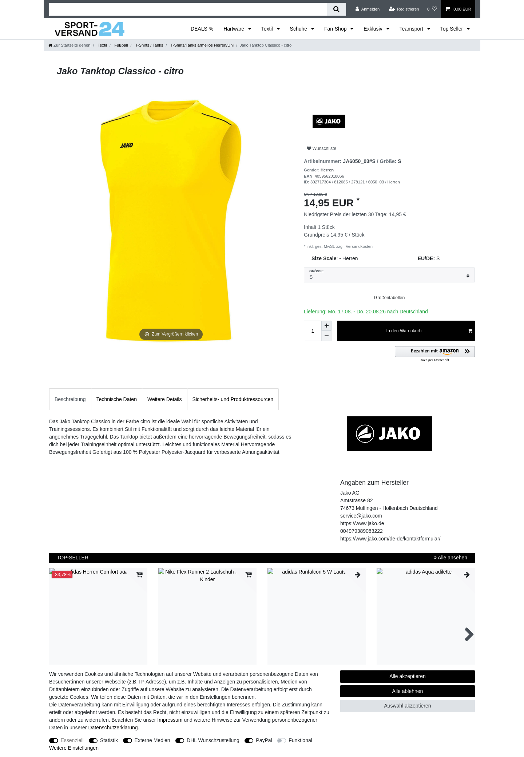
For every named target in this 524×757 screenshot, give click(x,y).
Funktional (300, 740)
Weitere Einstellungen (74, 748)
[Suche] (336, 9)
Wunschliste (321, 148)
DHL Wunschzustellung (213, 740)
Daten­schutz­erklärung (113, 727)
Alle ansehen (450, 557)
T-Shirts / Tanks (148, 45)
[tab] (70, 399)
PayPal (264, 740)
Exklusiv (374, 29)
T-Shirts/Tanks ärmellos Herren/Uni (202, 45)
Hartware (234, 29)
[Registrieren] (404, 9)
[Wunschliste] (432, 9)
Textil (267, 29)
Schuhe (299, 29)
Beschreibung (70, 399)
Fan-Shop (336, 29)
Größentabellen (389, 297)
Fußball (120, 45)
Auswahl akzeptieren (407, 706)
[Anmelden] (368, 9)
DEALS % (202, 29)
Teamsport (412, 29)
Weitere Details (164, 399)
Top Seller (452, 29)
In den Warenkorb (429, 331)
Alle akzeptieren (407, 676)
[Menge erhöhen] (326, 326)
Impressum (169, 720)
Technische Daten (116, 399)
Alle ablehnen (407, 691)
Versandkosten (359, 246)
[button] (435, 354)
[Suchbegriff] (188, 9)
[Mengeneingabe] (312, 331)
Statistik (109, 740)
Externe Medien (152, 740)
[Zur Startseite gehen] (69, 45)
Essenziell (72, 740)
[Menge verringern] (326, 336)
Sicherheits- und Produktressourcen (233, 399)
